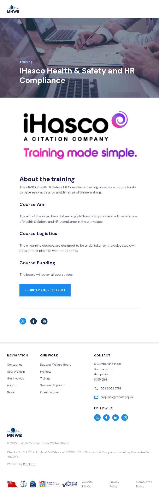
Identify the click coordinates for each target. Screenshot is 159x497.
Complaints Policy (144, 484)
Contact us (14, 364)
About (11, 385)
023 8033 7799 (111, 388)
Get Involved (15, 378)
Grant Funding (49, 392)
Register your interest (45, 290)
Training (26, 62)
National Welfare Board (55, 364)
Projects (45, 371)
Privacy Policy (114, 484)
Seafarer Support (52, 385)
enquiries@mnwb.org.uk (117, 397)
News (10, 392)
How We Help (16, 371)
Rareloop (29, 464)
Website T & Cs (87, 484)
